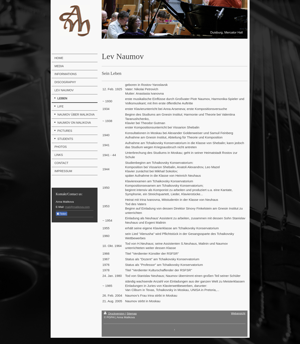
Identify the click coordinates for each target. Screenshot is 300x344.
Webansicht (238, 313)
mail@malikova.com (77, 206)
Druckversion (114, 313)
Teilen (61, 213)
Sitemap (132, 313)
